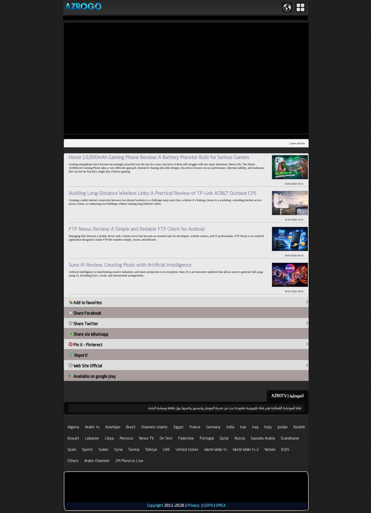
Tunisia (133, 449)
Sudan (103, 449)
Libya (109, 438)
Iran (243, 427)
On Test (166, 438)
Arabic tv (92, 427)
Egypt (179, 427)
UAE (166, 449)
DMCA (220, 505)
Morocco (126, 438)
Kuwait (73, 438)
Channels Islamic (154, 427)
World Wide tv (215, 449)
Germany (213, 427)
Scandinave (290, 438)
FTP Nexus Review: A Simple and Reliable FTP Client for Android (136, 229)
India (230, 427)
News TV (146, 438)
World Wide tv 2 (246, 449)
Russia (240, 438)
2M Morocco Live (129, 461)
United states (187, 449)
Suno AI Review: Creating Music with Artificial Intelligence (130, 265)
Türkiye (151, 449)
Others (72, 461)
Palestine (186, 438)
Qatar (224, 438)
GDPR (208, 505)
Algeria (73, 427)
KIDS (285, 449)
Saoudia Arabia (263, 438)
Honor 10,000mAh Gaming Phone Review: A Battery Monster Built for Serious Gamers (159, 157)
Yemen (269, 449)
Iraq (255, 427)
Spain (71, 449)
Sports (87, 449)
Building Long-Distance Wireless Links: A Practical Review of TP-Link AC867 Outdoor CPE (162, 193)
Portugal (207, 438)
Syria (118, 449)
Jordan (283, 427)
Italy (268, 427)
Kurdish (299, 427)
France (194, 427)
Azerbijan (112, 427)
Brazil (130, 427)
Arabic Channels (96, 461)
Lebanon (92, 438)
